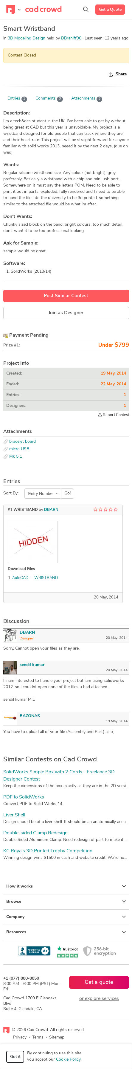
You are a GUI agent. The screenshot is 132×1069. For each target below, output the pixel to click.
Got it (15, 1057)
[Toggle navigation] (13, 9)
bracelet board (22, 441)
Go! (67, 493)
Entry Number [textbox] (41, 493)
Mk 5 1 (15, 456)
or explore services (99, 998)
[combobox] (42, 493)
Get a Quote (110, 9)
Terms (38, 1037)
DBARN (51, 510)
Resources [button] (66, 932)
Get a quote (99, 982)
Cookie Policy (68, 1059)
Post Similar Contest (66, 296)
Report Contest (113, 415)
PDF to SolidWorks (23, 797)
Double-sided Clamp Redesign (35, 833)
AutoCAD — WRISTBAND (35, 578)
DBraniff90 (72, 38)
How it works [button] (66, 886)
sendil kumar (32, 665)
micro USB (19, 449)
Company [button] (66, 916)
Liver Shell (14, 815)
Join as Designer (66, 313)
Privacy (20, 1037)
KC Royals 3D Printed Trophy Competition (47, 851)
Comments (49, 99)
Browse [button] (66, 901)
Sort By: (10, 493)
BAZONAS (30, 716)
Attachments (87, 99)
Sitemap (56, 1037)
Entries (17, 99)
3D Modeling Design (26, 38)
